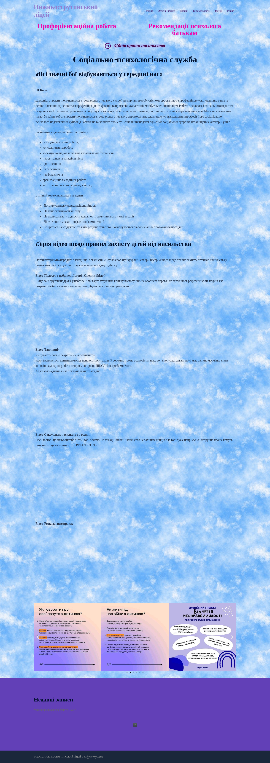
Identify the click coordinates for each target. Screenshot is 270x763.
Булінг (230, 11)
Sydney (100, 756)
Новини (184, 11)
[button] (38, 637)
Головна (148, 11)
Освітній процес (166, 11)
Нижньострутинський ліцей (66, 11)
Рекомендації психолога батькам (184, 30)
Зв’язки (218, 11)
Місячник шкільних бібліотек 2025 (55, 710)
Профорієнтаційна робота (76, 26)
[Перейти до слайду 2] (130, 672)
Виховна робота (201, 11)
